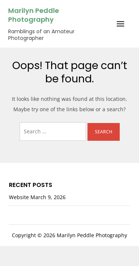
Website (19, 197)
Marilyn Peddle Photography (33, 15)
